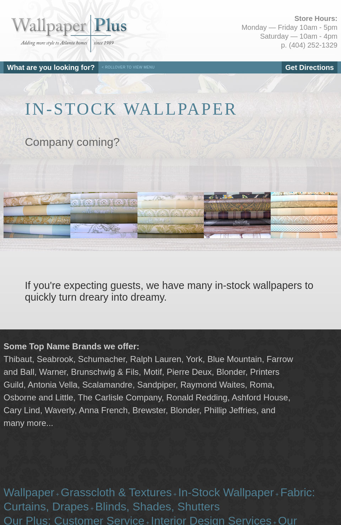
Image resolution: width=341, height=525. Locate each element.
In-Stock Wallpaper (226, 492)
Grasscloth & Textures (116, 492)
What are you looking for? (51, 67)
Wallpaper (29, 492)
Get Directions (309, 67)
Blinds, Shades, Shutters (157, 506)
